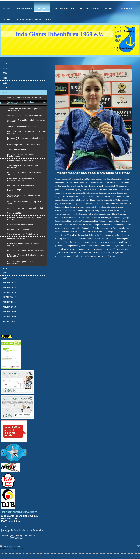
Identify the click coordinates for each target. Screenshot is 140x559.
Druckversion (6, 546)
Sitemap (17, 546)
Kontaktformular (19, 530)
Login (138, 546)
